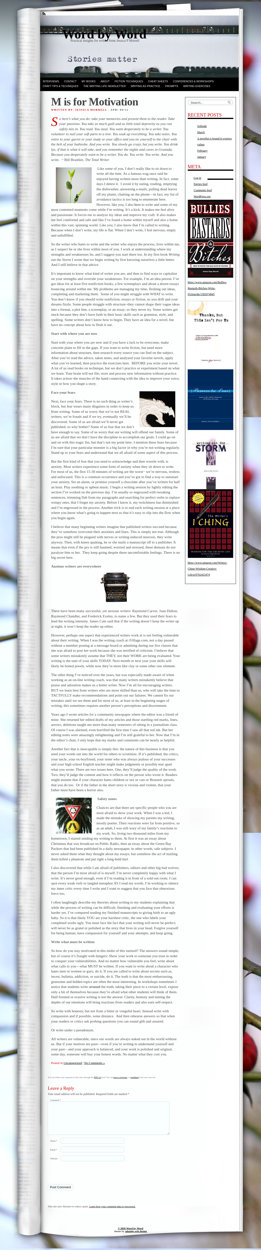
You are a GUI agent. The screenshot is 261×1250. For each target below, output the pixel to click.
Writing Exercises (196, 86)
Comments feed (203, 190)
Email (53, 1155)
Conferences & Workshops (193, 81)
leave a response (120, 1077)
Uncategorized (73, 1063)
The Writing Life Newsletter (104, 86)
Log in (197, 178)
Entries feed (201, 184)
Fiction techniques (129, 81)
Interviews (51, 81)
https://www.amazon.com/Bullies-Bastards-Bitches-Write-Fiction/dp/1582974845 (207, 288)
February (202, 150)
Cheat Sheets (158, 81)
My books (89, 81)
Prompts (171, 86)
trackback (135, 1077)
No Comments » (94, 1063)
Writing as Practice (145, 86)
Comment (55, 1100)
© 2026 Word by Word (130, 1234)
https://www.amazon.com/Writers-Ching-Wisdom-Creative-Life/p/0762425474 (207, 568)
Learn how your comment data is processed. (112, 1212)
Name (53, 1146)
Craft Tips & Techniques (60, 86)
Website (54, 1164)
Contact (70, 81)
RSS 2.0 (97, 1077)
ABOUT (105, 81)
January (201, 157)
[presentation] (80, 1178)
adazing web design (136, 1236)
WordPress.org (202, 196)
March (201, 132)
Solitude (202, 126)
